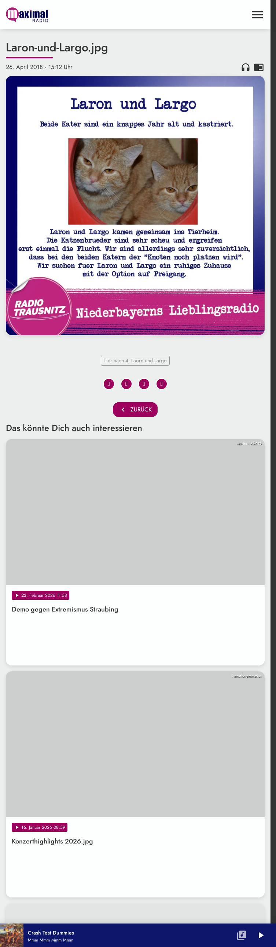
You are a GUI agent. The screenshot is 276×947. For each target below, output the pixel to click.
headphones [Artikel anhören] (245, 67)
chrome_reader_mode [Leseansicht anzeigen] (259, 67)
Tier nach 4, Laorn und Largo (135, 360)
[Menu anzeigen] (257, 14)
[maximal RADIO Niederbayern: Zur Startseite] (70, 14)
